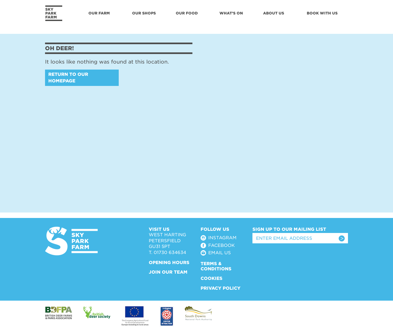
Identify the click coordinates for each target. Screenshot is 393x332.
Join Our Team (168, 272)
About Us (273, 13)
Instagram (222, 237)
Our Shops (144, 13)
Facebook (221, 245)
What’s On (231, 13)
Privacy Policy (220, 288)
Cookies (211, 278)
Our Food (187, 13)
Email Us (219, 252)
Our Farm (99, 13)
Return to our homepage (68, 77)
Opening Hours (169, 262)
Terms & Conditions (216, 266)
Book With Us (322, 13)
